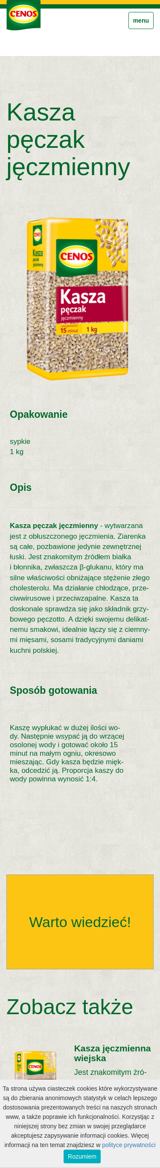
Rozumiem (82, 1156)
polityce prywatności (128, 1145)
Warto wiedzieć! (80, 922)
